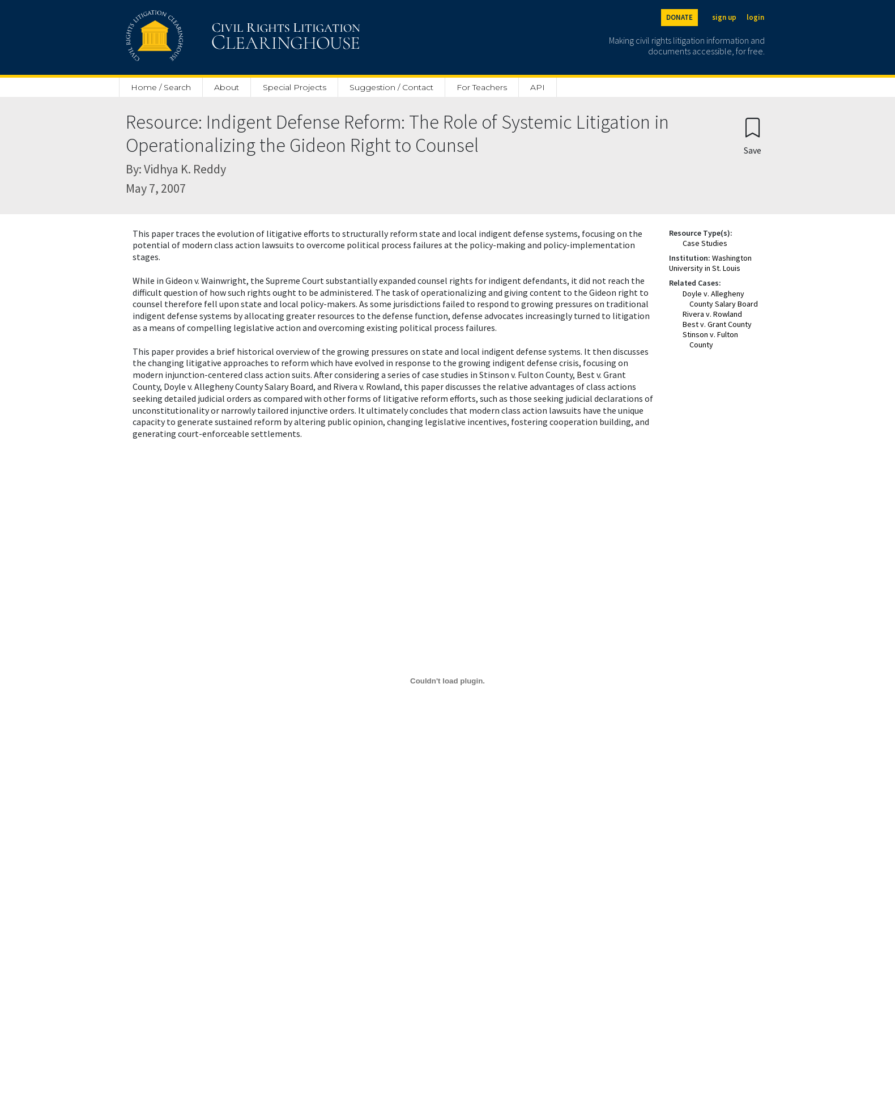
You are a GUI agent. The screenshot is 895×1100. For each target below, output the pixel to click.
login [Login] (755, 17)
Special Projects (294, 87)
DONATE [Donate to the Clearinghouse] (679, 17)
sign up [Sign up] (724, 17)
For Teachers (482, 87)
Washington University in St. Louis (710, 263)
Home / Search (161, 87)
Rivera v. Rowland (712, 314)
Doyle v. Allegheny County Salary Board (720, 298)
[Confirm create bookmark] (752, 136)
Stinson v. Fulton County (710, 339)
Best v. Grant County (717, 324)
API (537, 87)
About (226, 87)
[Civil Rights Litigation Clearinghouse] (211, 37)
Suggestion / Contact (391, 87)
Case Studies (705, 243)
